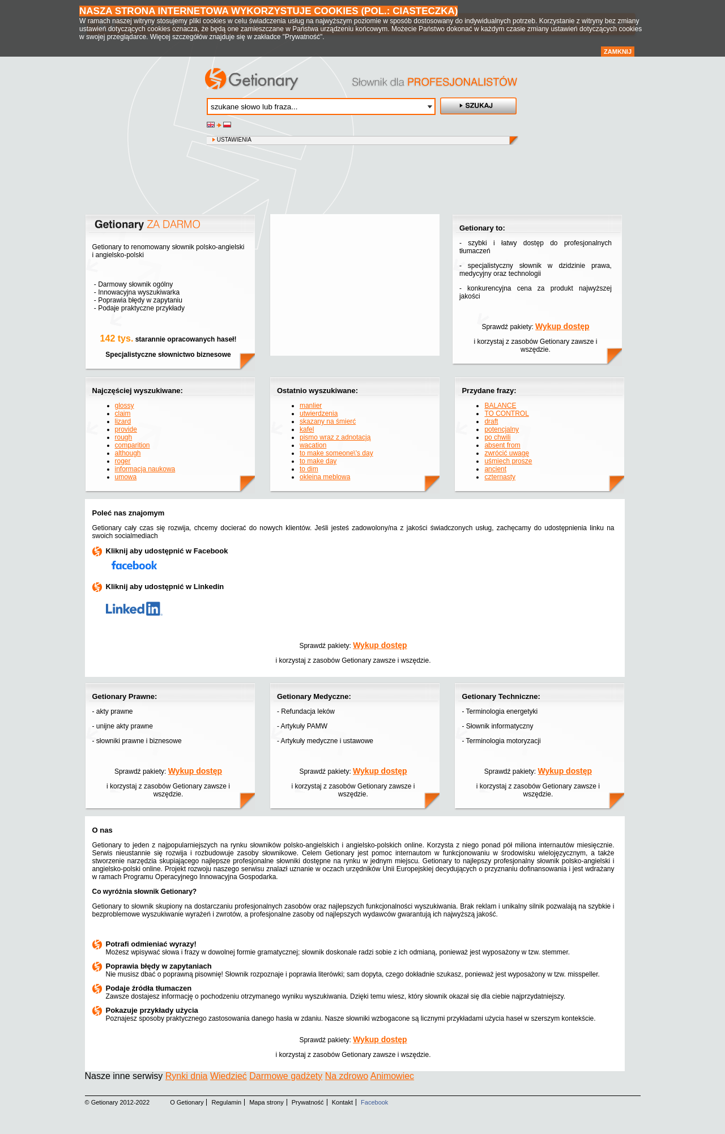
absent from (502, 445)
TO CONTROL (506, 413)
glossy (124, 406)
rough (124, 437)
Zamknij (618, 51)
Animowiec (392, 1076)
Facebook (374, 1102)
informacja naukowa (145, 469)
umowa (126, 477)
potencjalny (501, 429)
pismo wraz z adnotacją (335, 437)
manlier (311, 406)
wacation (313, 445)
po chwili (497, 437)
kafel (307, 429)
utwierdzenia (319, 413)
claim (123, 413)
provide (126, 429)
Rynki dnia (186, 1076)
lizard (123, 421)
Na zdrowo (346, 1076)
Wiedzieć (228, 1076)
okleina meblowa (325, 477)
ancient (495, 469)
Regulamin (227, 1102)
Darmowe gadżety (285, 1076)
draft (491, 421)
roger (123, 461)
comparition (132, 445)
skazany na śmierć (328, 421)
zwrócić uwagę (506, 453)
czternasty (499, 477)
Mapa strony (266, 1102)
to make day (318, 461)
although (128, 453)
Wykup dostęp (562, 326)
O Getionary (186, 1102)
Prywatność (308, 1102)
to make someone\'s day (336, 453)
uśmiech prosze (508, 461)
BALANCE (500, 406)
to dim (309, 469)
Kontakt (342, 1102)
